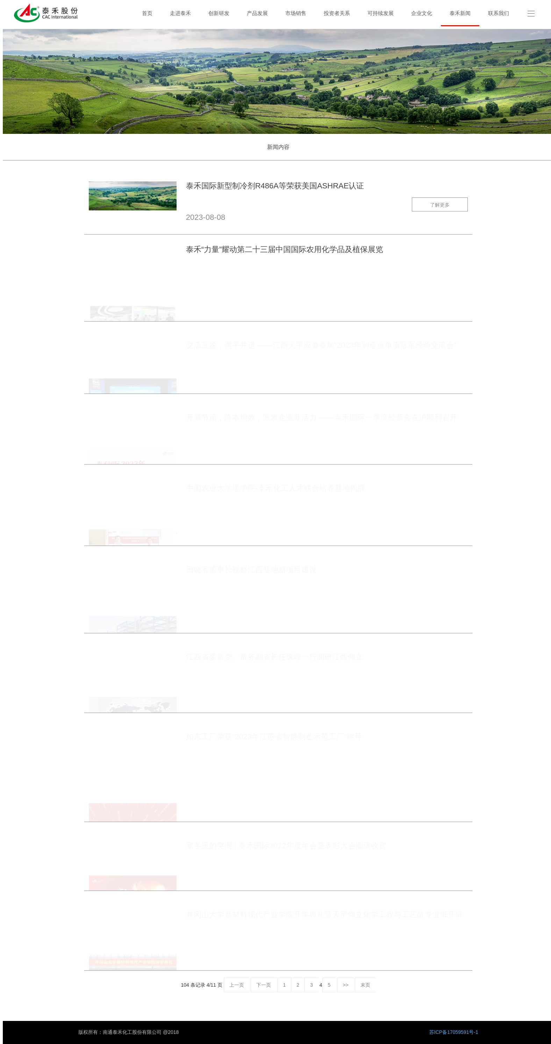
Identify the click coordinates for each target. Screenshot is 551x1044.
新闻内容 (278, 147)
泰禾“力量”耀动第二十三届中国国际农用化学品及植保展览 (285, 250)
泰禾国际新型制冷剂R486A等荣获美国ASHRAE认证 (275, 186)
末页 (365, 985)
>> (345, 985)
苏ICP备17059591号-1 (453, 1032)
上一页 (236, 985)
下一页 (263, 985)
